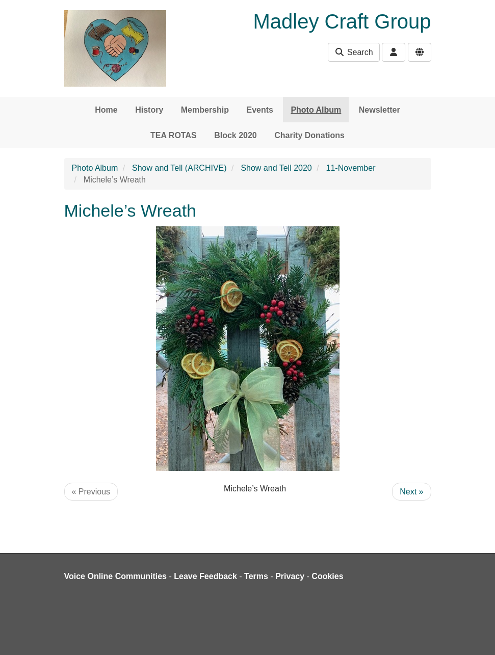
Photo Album (316, 110)
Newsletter (379, 110)
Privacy (289, 576)
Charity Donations (309, 135)
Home (106, 110)
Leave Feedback (205, 576)
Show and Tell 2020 (276, 168)
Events (259, 110)
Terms (256, 576)
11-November (351, 168)
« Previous (91, 491)
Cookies (327, 576)
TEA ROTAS (173, 135)
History (149, 110)
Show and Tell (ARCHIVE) (179, 168)
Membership (205, 110)
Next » (411, 491)
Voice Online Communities (115, 576)
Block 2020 (235, 135)
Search (353, 52)
